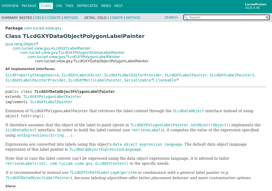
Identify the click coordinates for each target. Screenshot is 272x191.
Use (59, 6)
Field (39, 18)
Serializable (137, 80)
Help (118, 6)
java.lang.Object (20, 44)
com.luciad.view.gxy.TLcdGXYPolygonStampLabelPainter (72, 52)
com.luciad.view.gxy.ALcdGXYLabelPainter (52, 48)
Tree (69, 6)
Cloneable (166, 80)
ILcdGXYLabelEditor (81, 75)
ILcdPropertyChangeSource (32, 75)
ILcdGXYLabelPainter (186, 75)
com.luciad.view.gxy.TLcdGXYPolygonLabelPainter (74, 57)
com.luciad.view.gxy (42, 28)
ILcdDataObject (21, 130)
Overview (10, 6)
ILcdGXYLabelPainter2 (232, 75)
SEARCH (171, 17)
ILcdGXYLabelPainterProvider (35, 80)
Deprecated (87, 6)
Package (29, 6)
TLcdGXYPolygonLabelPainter (52, 96)
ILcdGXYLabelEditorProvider (133, 75)
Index (106, 6)
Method (71, 18)
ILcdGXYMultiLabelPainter (95, 80)
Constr (54, 18)
